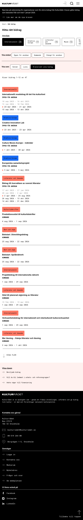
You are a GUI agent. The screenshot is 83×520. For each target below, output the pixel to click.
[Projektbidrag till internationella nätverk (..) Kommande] (41, 275)
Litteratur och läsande (51, 42)
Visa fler (11, 355)
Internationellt (13, 42)
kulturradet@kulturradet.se (22, 430)
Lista (25, 67)
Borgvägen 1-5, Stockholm (21, 442)
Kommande (37, 55)
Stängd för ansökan (54, 55)
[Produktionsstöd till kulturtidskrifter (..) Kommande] (41, 215)
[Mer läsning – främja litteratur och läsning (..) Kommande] (41, 339)
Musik (68, 42)
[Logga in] (64, 3)
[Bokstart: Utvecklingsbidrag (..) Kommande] (41, 235)
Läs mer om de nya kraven (19, 17)
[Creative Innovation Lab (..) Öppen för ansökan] (41, 123)
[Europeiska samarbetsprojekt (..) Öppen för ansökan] (41, 163)
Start (4, 24)
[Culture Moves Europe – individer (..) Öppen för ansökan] (41, 143)
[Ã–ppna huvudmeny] (78, 3)
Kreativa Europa (33, 42)
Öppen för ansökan (21, 55)
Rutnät (15, 67)
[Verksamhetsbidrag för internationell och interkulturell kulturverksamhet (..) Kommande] (41, 318)
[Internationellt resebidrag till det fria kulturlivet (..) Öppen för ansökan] (41, 99)
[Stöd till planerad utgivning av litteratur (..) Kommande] (41, 296)
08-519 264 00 (15, 436)
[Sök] (71, 3)
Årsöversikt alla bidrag (43, 67)
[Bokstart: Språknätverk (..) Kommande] (41, 255)
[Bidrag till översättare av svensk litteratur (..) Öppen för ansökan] (41, 189)
